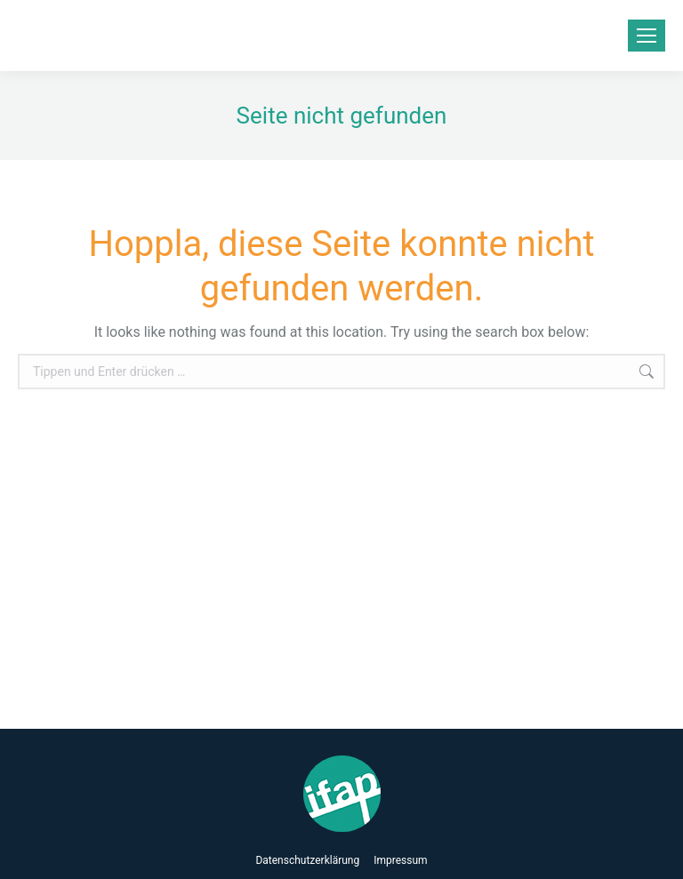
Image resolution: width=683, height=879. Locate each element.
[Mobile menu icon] (646, 36)
